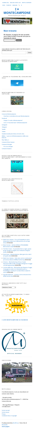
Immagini (15, 5)
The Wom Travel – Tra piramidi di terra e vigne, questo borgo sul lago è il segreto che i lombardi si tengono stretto (17, 250)
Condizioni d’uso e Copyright (9, 415)
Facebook (4, 118)
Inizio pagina (5, 426)
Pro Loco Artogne (8, 146)
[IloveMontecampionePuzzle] (17, 172)
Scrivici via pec (5, 412)
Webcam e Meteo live (15, 2)
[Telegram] (17, 85)
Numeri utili (5, 2)
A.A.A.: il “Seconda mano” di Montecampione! (15, 122)
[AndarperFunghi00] (17, 228)
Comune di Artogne (7, 144)
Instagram (4, 124)
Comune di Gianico (7, 148)
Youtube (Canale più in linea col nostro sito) (13, 133)
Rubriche (8, 5)
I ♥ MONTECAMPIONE (17, 11)
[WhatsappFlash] (17, 69)
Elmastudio (5, 424)
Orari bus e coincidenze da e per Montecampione (16, 116)
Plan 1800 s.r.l (5, 140)
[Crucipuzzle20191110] (17, 194)
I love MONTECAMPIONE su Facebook (15, 320)
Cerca (29, 52)
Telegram (4, 127)
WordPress (15, 423)
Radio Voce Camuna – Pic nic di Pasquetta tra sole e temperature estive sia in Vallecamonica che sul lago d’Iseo (16, 241)
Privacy (3, 414)
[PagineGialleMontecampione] (17, 313)
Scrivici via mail (6, 410)
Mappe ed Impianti (26, 2)
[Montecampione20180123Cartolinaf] (17, 104)
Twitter (4, 131)
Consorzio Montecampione (9, 114)
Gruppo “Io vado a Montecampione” (13, 120)
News (3, 5)
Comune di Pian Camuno (8, 142)
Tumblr (4, 129)
